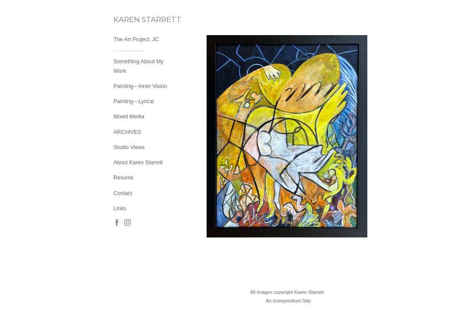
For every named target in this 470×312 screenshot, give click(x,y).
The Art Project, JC (136, 39)
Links (119, 208)
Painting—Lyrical (133, 101)
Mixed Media (128, 117)
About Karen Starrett (138, 162)
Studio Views (129, 147)
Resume (123, 178)
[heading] (135, 19)
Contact (122, 193)
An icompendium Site (288, 300)
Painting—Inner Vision (140, 86)
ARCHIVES (127, 132)
